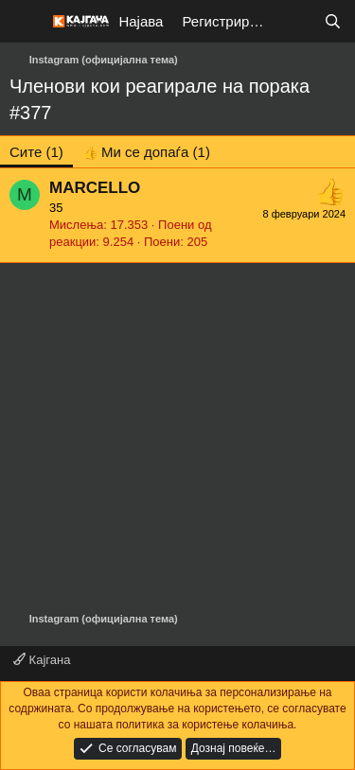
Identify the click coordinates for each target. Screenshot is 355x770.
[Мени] (26, 22)
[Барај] (332, 21)
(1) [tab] (36, 152)
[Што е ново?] (294, 21)
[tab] (146, 151)
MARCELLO (94, 188)
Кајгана (41, 660)
